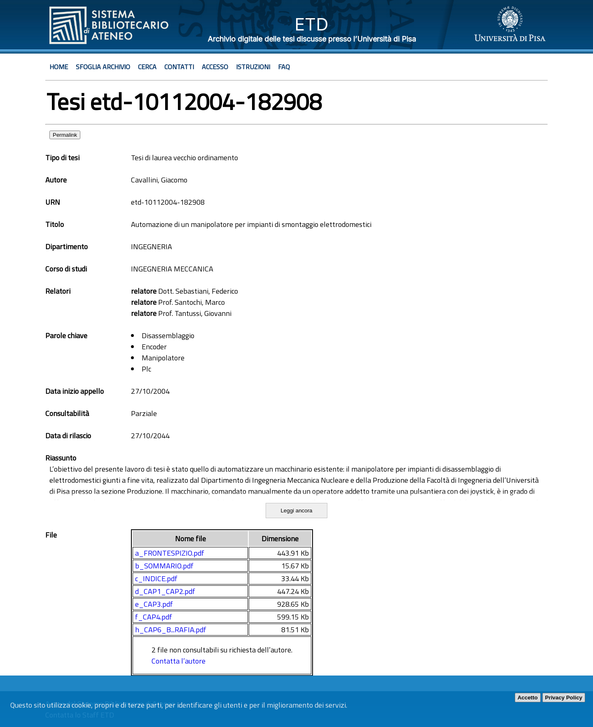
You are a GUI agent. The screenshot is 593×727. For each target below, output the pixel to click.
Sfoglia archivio (103, 67)
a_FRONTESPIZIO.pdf (169, 553)
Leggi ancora (296, 510)
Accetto (528, 697)
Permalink (65, 135)
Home (58, 67)
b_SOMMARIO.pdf (164, 565)
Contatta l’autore (178, 660)
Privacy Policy (563, 697)
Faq (284, 67)
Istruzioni (253, 67)
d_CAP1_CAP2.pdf (165, 591)
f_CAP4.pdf (153, 616)
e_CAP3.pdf (154, 604)
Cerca (147, 67)
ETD (311, 24)
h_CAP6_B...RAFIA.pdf (170, 629)
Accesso (215, 67)
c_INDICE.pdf (156, 578)
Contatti (179, 67)
